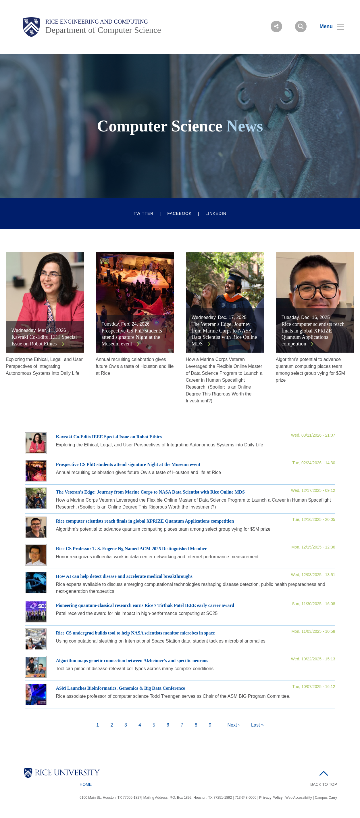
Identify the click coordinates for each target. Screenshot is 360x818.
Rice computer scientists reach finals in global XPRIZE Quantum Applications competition (313, 334)
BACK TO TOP (323, 784)
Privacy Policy (270, 798)
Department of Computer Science (103, 30)
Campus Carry (326, 798)
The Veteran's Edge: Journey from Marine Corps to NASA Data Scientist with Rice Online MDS (224, 334)
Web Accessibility (298, 798)
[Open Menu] (328, 26)
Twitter (143, 213)
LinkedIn (215, 213)
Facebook (179, 213)
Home (86, 784)
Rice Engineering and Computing (96, 21)
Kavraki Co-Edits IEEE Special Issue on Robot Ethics (44, 340)
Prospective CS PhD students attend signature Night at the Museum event (131, 337)
